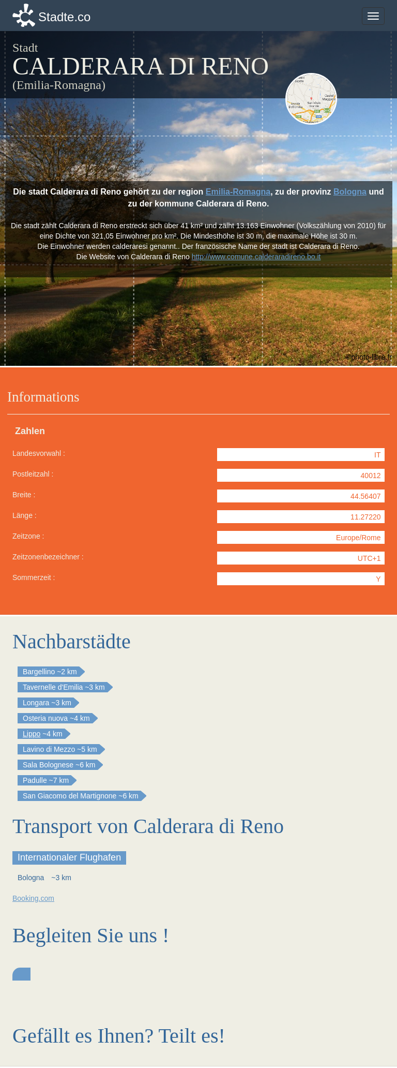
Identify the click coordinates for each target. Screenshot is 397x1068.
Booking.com (33, 898)
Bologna (350, 191)
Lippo (31, 734)
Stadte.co (64, 17)
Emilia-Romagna (238, 191)
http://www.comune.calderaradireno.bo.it (256, 257)
